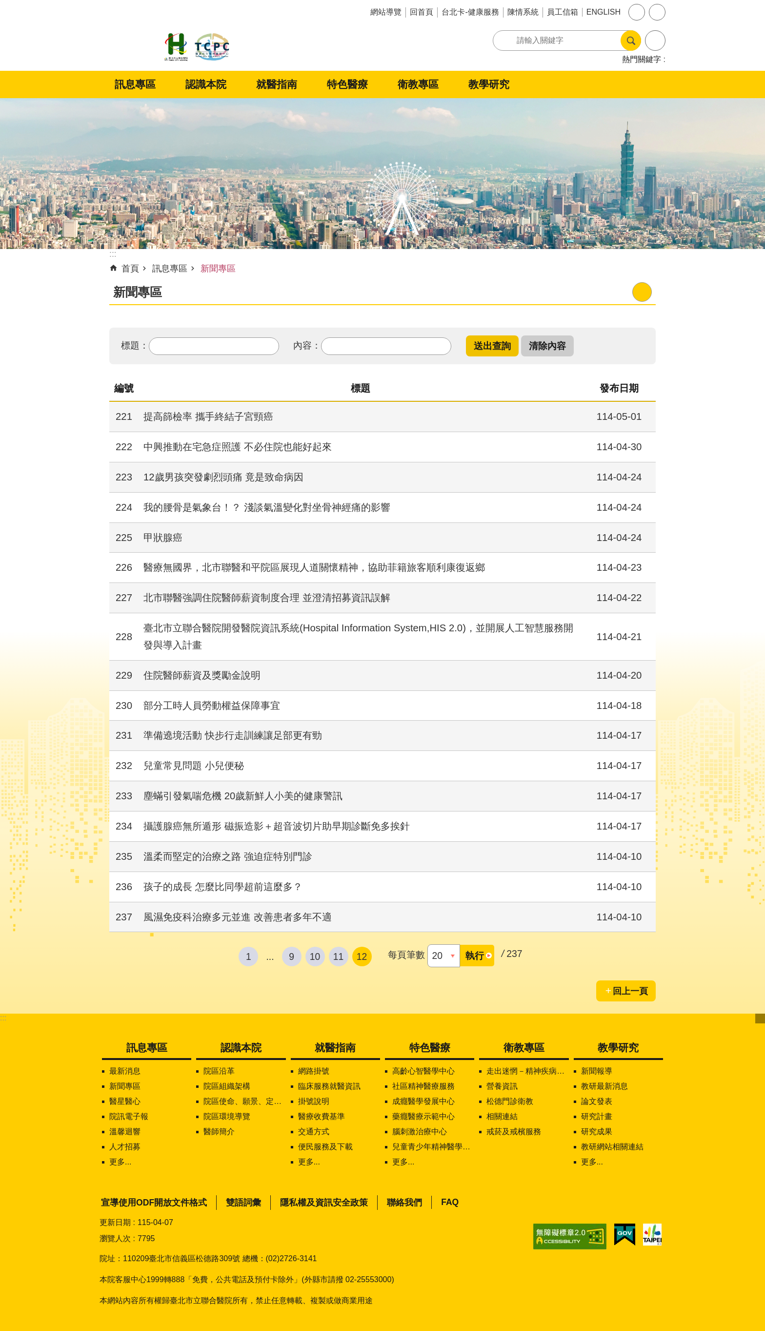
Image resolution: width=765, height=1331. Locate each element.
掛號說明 (313, 1101)
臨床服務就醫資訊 (329, 1086)
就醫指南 (276, 84)
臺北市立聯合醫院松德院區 (197, 47)
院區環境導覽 (226, 1116)
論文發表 (596, 1101)
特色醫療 (347, 84)
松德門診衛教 (509, 1101)
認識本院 (205, 84)
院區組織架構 (226, 1086)
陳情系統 (523, 12)
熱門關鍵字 (641, 59)
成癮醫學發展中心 (423, 1101)
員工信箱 (562, 12)
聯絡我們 (404, 1202)
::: (3, 1018)
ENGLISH (603, 12)
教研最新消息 (604, 1086)
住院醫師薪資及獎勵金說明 (202, 675)
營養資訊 (502, 1086)
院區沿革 (219, 1071)
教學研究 (488, 84)
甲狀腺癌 (162, 537)
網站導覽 (386, 12)
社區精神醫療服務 (423, 1086)
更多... (120, 1162)
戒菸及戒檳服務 (513, 1131)
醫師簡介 (219, 1131)
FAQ (450, 1202)
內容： (307, 345)
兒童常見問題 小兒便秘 (193, 765)
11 (338, 956)
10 (315, 956)
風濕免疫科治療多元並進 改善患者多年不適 (237, 917)
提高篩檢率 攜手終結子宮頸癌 (208, 416)
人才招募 (125, 1147)
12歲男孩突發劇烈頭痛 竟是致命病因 (223, 477)
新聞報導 (596, 1071)
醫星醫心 (125, 1101)
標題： (135, 345)
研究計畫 (596, 1116)
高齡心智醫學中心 (423, 1071)
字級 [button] (636, 12)
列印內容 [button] (642, 292)
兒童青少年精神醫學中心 (433, 1147)
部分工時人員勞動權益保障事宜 (211, 705)
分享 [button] (657, 12)
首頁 (130, 268)
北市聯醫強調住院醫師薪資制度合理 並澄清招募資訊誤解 (266, 597)
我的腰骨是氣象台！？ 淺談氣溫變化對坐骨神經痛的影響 (266, 507)
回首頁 (421, 12)
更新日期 (115, 1222)
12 (362, 956)
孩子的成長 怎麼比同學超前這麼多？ (222, 886)
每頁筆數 (406, 954)
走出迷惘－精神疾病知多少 (527, 1071)
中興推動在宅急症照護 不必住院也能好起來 (237, 446)
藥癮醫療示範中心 (423, 1116)
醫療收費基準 (321, 1116)
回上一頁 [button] (630, 991)
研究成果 (596, 1131)
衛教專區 (418, 84)
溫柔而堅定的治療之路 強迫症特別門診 (227, 856)
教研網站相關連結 (612, 1147)
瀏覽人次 (115, 1238)
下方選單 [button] (760, 1018)
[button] (492, 345)
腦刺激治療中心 (419, 1131)
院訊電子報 (128, 1116)
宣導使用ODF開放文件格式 (154, 1202)
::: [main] (113, 254)
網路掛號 (313, 1071)
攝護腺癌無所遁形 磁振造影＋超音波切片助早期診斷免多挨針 (276, 826)
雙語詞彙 (243, 1202)
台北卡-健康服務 (470, 12)
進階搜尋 (655, 40)
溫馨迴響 (125, 1131)
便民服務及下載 (325, 1147)
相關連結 (502, 1116)
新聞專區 (218, 268)
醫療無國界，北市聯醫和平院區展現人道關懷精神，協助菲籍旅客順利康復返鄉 (314, 567)
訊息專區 (135, 84)
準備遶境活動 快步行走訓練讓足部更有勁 (232, 735)
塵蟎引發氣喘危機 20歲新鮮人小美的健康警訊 (242, 795)
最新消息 (125, 1071)
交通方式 (313, 1131)
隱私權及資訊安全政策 (324, 1202)
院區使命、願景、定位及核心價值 (244, 1101)
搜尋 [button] (631, 40)
